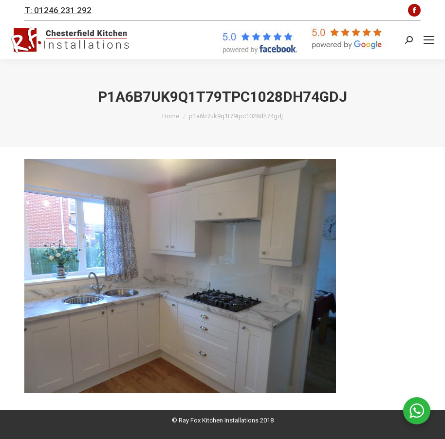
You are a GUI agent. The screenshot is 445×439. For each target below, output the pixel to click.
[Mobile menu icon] (429, 40)
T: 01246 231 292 (58, 10)
